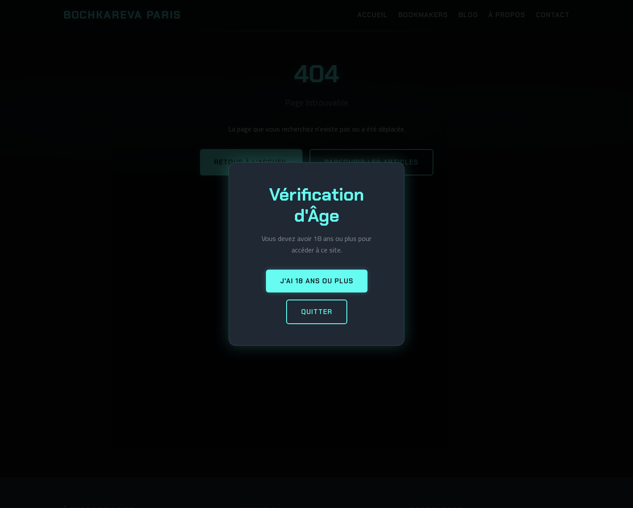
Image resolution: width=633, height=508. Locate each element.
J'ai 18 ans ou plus (316, 281)
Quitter (316, 311)
